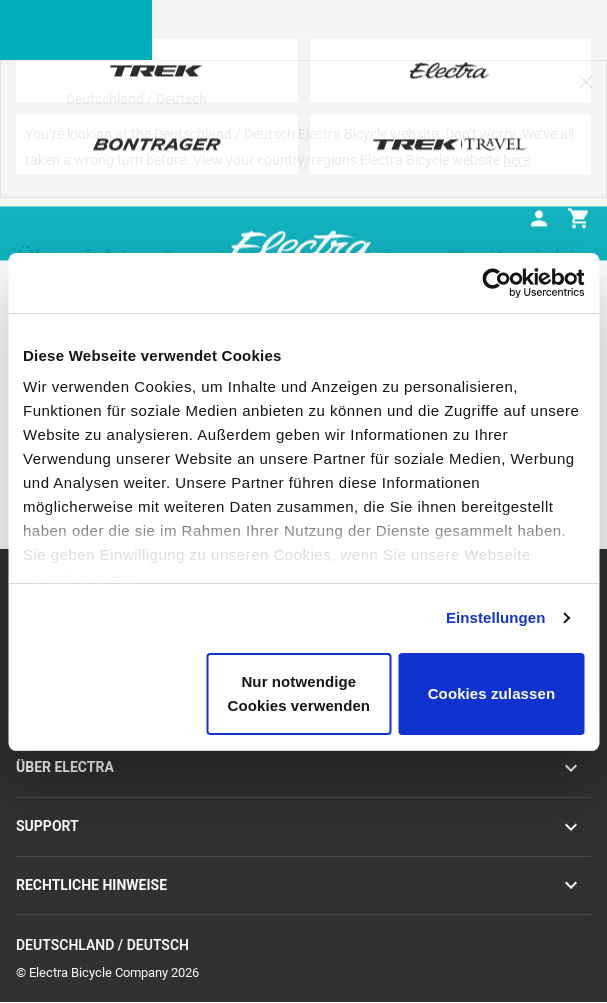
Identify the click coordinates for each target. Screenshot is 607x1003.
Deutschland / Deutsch (303, 945)
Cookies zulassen (491, 693)
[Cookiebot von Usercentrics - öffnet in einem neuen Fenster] (496, 283)
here (516, 160)
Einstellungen (496, 617)
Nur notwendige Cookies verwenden (299, 693)
